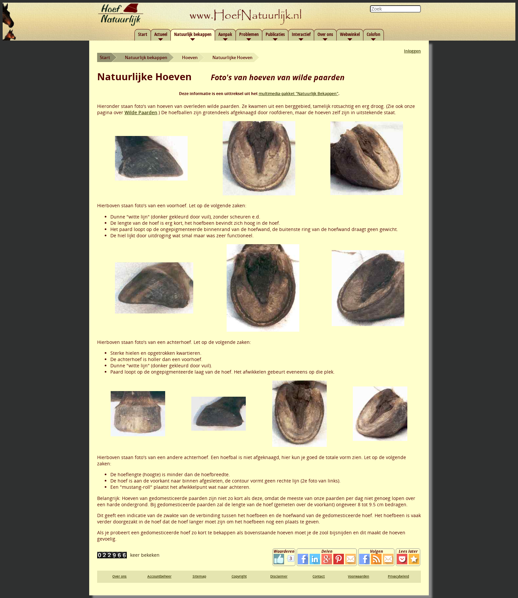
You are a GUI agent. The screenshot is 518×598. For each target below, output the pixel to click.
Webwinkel (350, 34)
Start (142, 34)
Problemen (249, 34)
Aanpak (225, 34)
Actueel (160, 34)
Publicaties (275, 34)
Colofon (373, 34)
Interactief (301, 34)
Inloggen (412, 51)
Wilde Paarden (141, 112)
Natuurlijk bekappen (192, 34)
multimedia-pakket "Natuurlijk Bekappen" (298, 93)
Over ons (325, 34)
